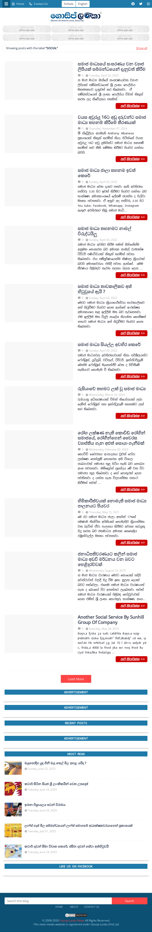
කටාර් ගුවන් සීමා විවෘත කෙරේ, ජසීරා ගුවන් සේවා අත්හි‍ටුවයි (66, 846)
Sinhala (68, 4)
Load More (76, 679)
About (74, 906)
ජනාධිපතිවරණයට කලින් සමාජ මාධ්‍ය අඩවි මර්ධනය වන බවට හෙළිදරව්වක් (107, 559)
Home (17, 4)
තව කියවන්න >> (131, 105)
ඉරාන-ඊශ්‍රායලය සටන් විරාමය (44, 805)
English (82, 4)
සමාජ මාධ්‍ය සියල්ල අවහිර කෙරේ (109, 344)
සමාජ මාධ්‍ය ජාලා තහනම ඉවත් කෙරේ (107, 173)
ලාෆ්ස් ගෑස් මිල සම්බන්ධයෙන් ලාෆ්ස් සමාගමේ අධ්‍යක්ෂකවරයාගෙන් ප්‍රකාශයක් (78, 826)
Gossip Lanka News (72, 920)
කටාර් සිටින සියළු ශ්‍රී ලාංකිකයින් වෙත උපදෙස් (56, 784)
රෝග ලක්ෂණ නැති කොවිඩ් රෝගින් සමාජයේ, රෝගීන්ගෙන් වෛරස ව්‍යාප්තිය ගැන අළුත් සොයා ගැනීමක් (111, 438)
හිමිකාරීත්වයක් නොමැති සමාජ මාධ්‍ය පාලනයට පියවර (112, 503)
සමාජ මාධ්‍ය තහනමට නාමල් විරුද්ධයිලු (104, 231)
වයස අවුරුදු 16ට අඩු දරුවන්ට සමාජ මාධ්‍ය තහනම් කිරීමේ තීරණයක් (112, 120)
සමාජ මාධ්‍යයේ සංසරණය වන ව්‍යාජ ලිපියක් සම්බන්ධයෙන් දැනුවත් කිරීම (111, 66)
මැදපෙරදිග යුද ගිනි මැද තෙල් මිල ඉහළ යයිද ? (55, 763)
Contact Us (38, 4)
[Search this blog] (58, 900)
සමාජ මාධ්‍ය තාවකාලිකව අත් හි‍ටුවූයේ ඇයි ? (105, 289)
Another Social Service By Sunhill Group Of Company (111, 620)
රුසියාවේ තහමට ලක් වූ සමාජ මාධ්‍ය (112, 388)
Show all (141, 48)
